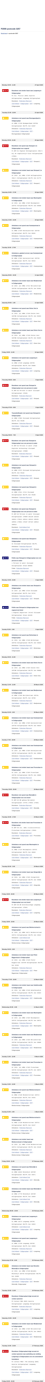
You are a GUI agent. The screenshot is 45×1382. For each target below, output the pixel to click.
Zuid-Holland (15, 103)
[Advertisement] (22, 59)
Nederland (4, 33)
